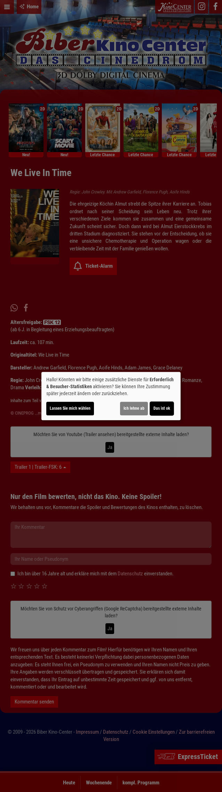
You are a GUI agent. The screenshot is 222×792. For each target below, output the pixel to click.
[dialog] (111, 396)
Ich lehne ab (134, 408)
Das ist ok (161, 408)
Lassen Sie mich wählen (70, 408)
